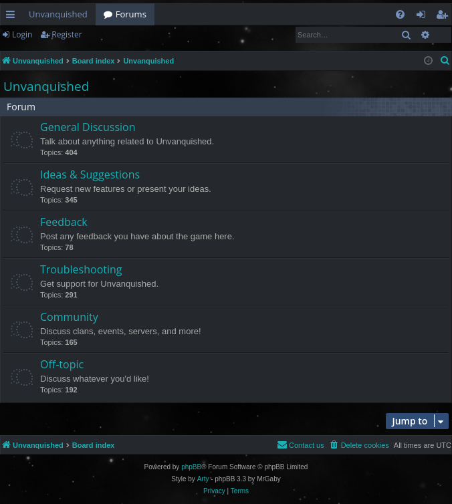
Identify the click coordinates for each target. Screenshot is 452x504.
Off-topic (62, 364)
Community (69, 316)
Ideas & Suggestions (90, 174)
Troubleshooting (81, 269)
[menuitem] (400, 14)
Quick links (13, 16)
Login (22, 34)
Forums (131, 14)
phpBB (191, 467)
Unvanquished (58, 14)
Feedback (64, 222)
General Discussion (88, 127)
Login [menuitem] (423, 16)
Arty (203, 479)
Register (66, 34)
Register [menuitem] (444, 16)
